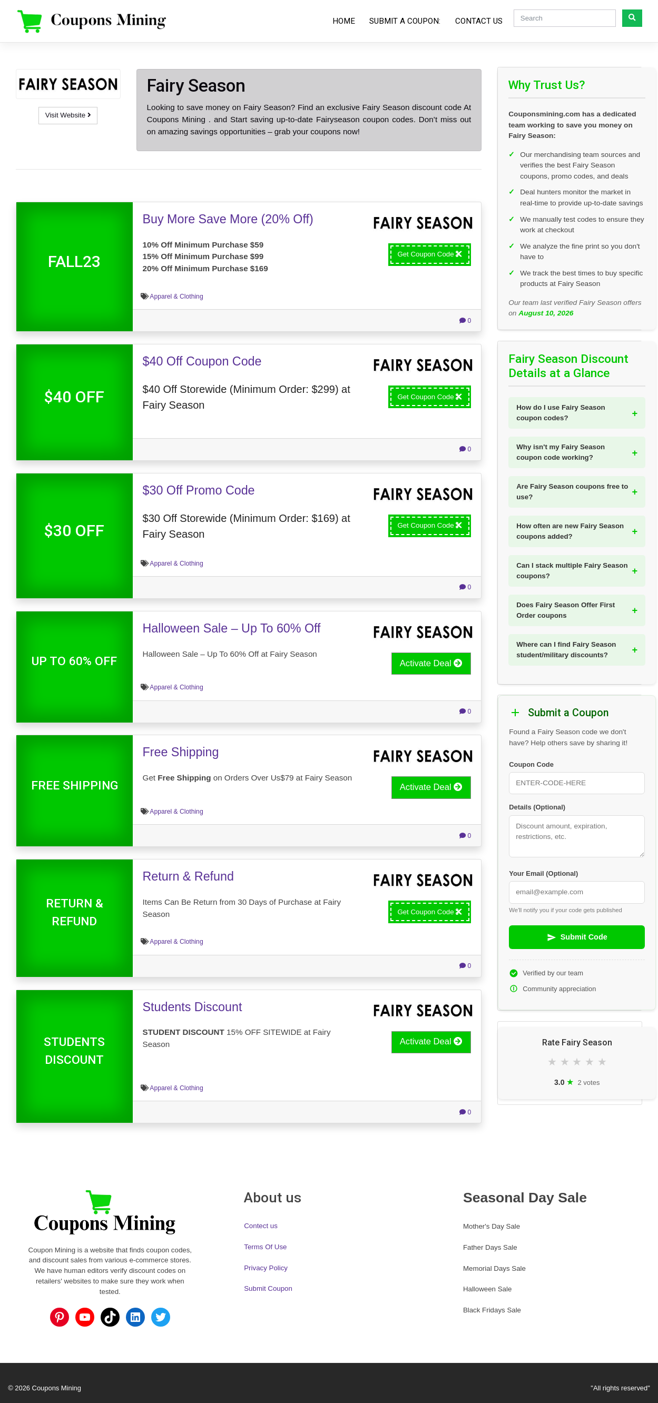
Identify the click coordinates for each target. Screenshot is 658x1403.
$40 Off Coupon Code (202, 361)
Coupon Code (531, 764)
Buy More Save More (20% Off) (228, 219)
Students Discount (192, 1007)
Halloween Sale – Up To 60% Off (232, 628)
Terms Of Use (265, 1247)
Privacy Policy (266, 1268)
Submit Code (577, 937)
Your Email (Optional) (543, 873)
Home (343, 21)
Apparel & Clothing (176, 296)
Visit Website (68, 115)
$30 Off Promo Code (199, 490)
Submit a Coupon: (404, 21)
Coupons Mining (56, 1388)
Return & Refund (188, 876)
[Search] (565, 18)
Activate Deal (431, 663)
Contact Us (479, 21)
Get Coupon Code (429, 254)
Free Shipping (181, 752)
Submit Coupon (268, 1288)
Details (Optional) (537, 807)
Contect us (261, 1226)
